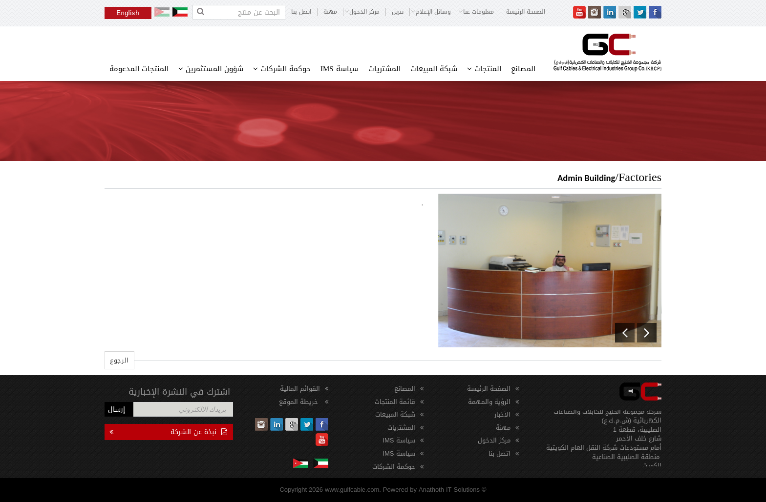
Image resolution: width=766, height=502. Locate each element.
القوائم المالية (300, 388)
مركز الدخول (494, 440)
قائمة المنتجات (395, 402)
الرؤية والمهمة (489, 402)
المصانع (523, 69)
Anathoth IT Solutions (449, 489)
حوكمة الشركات (282, 69)
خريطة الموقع (299, 402)
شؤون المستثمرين (210, 69)
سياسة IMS (339, 69)
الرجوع (119, 360)
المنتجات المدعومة (139, 69)
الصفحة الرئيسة (525, 12)
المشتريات (384, 69)
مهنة (330, 12)
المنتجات (484, 69)
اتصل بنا (301, 12)
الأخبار (502, 414)
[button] (625, 332)
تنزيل (398, 12)
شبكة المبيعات (433, 69)
